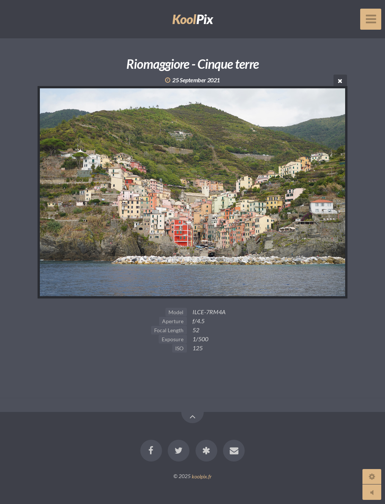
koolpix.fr (202, 476)
